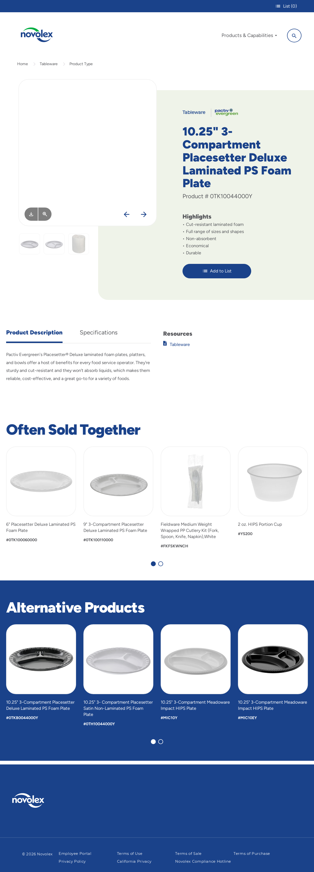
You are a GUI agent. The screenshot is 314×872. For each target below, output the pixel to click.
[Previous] (126, 218)
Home (22, 67)
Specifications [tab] (99, 335)
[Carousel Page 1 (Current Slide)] (153, 567)
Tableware (49, 67)
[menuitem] (247, 36)
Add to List (217, 274)
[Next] (144, 218)
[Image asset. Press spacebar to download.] (31, 217)
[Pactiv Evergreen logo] (38, 800)
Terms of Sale (188, 854)
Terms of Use (130, 854)
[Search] (292, 35)
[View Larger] (45, 217)
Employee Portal (75, 854)
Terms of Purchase (252, 854)
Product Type (81, 67)
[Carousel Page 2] (160, 567)
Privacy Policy (72, 861)
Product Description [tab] (34, 335)
